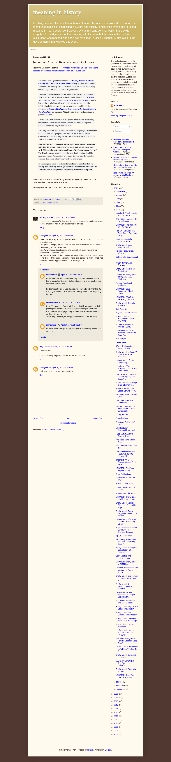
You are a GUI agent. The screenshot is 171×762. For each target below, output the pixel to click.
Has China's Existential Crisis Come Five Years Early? (126, 233)
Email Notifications (123, 474)
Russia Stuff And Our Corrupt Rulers (124, 435)
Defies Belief (121, 342)
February (120, 685)
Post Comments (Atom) (54, 429)
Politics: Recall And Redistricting (124, 284)
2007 (116, 734)
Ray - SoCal (45, 347)
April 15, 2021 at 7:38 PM (71, 325)
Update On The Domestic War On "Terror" (126, 214)
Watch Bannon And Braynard (124, 264)
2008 (116, 731)
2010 (116, 723)
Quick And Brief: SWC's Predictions (125, 401)
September (121, 191)
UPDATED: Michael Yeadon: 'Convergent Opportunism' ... (125, 594)
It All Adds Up (121, 309)
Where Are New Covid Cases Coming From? (126, 389)
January (120, 689)
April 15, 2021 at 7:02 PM (61, 347)
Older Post (97, 418)
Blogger (108, 750)
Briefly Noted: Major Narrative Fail (124, 246)
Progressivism (52, 203)
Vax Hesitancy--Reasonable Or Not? (125, 429)
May (118, 206)
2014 (116, 709)
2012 (116, 716)
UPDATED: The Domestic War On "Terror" (126, 226)
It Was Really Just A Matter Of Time (124, 347)
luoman (90, 750)
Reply (42, 227)
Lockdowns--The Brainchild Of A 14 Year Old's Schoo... (126, 368)
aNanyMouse (45, 236)
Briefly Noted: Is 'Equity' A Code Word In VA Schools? (126, 354)
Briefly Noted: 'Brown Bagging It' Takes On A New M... (126, 513)
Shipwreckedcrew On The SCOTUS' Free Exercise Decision (126, 529)
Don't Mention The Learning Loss (123, 557)
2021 (116, 188)
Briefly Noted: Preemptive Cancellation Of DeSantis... (126, 550)
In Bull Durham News (124, 484)
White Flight (121, 339)
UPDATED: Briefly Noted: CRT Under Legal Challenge (126, 277)
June (118, 202)
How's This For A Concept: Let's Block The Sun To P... (127, 649)
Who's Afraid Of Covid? (125, 493)
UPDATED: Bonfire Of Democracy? (125, 361)
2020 (116, 694)
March (119, 682)
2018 (116, 701)
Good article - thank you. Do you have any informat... (125, 166)
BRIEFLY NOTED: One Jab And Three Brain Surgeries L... (125, 408)
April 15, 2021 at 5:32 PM (62, 236)
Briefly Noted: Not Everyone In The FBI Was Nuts (125, 318)
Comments (118, 131)
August (119, 195)
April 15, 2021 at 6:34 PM (69, 302)
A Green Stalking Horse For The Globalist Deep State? (126, 640)
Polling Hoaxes (122, 414)
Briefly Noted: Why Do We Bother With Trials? (126, 607)
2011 (116, 720)
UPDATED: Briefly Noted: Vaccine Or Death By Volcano (126, 521)
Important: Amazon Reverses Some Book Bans (126, 462)
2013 (116, 712)
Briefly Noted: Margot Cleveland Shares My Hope (126, 505)
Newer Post (38, 418)
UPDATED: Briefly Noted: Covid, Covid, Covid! (126, 498)
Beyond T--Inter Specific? (126, 313)
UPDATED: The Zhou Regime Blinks (125, 469)
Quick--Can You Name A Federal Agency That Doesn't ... (126, 376)
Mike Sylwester (46, 217)
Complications (122, 418)
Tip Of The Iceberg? (124, 536)
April (118, 210)
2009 (116, 727)
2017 (116, 705)
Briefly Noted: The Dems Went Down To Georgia (126, 619)
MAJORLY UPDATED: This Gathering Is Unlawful (125, 663)
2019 (116, 697)
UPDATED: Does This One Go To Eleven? (125, 676)
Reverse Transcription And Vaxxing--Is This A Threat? (127, 570)
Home (33, 49)
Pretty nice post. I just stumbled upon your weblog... (122, 149)
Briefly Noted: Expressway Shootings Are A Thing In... (127, 578)
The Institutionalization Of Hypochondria (126, 220)
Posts (116, 126)
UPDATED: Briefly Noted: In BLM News (126, 563)
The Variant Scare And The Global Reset (125, 602)
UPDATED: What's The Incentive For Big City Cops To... (126, 332)
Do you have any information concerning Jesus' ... (125, 158)
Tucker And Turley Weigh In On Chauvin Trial (126, 384)
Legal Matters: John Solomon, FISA (124, 240)
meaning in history (57, 12)
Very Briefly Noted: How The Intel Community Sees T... (126, 541)
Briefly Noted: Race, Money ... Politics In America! (125, 586)
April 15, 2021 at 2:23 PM (64, 217)
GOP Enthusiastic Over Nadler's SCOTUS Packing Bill (125, 454)
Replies (45, 270)
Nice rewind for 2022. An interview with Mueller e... (124, 174)
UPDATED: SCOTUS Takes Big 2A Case (125, 298)
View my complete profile (121, 115)
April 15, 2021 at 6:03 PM (71, 275)
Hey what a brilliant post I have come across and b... (124, 140)
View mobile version (68, 423)
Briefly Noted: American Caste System (125, 270)
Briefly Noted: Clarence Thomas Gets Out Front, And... (125, 632)
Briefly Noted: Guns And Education (126, 656)
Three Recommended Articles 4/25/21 (125, 325)
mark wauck (51, 275)
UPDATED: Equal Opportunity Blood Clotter (124, 291)
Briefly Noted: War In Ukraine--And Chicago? (126, 613)
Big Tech (43, 203)
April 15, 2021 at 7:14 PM (62, 368)
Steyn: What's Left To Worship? (124, 625)
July (118, 199)
